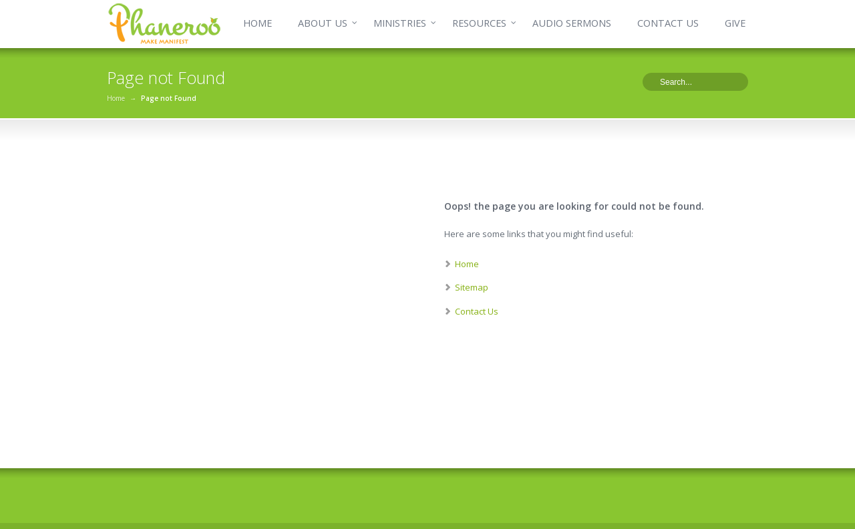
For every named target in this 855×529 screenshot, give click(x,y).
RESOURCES (479, 23)
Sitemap (471, 287)
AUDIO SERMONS (571, 23)
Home (116, 98)
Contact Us (476, 311)
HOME (257, 23)
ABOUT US (322, 23)
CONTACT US (668, 23)
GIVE (735, 23)
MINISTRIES (399, 23)
